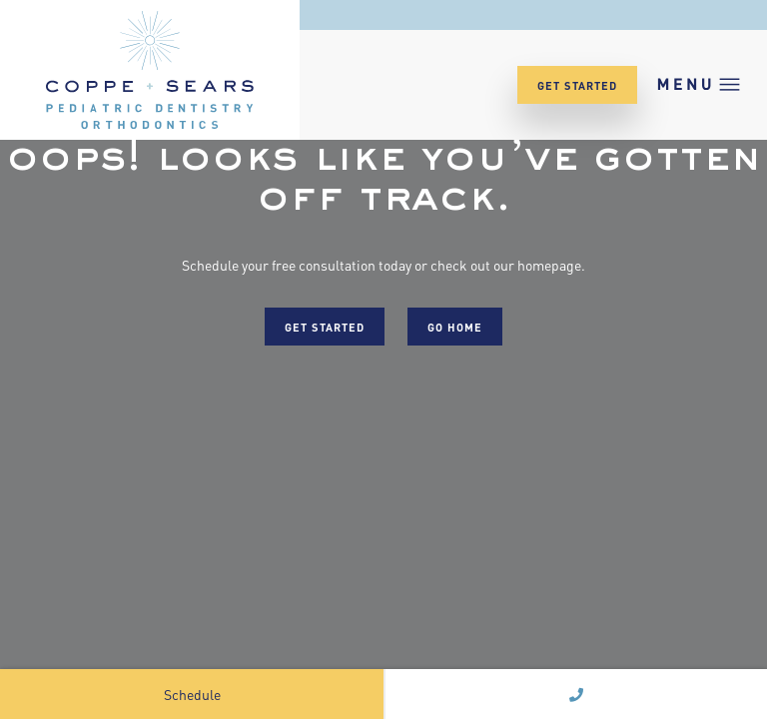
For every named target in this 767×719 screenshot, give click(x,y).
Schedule (192, 693)
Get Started (577, 85)
